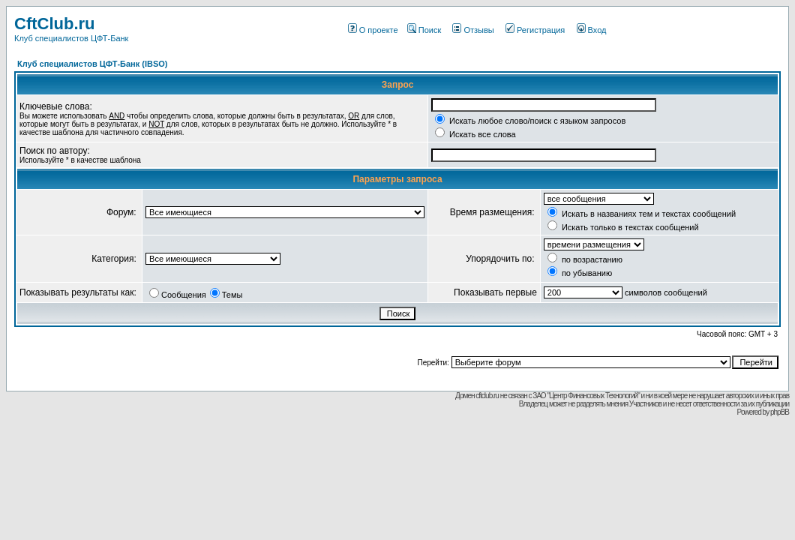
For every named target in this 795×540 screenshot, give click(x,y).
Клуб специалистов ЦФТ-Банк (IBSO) (92, 63)
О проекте (373, 30)
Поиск (424, 30)
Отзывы (473, 30)
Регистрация (535, 30)
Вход (592, 30)
